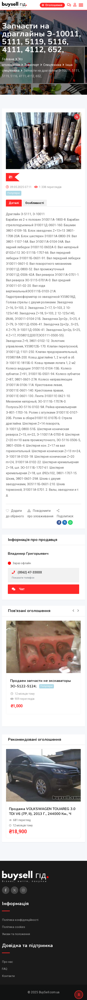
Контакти (8, 976)
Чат (18, 589)
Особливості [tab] (34, 203)
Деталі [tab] (14, 203)
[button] (73, 611)
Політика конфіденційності (20, 920)
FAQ (4, 969)
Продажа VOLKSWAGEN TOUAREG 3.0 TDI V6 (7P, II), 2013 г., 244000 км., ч (42, 811)
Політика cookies (13, 927)
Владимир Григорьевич (28, 553)
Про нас (7, 962)
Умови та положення (16, 934)
